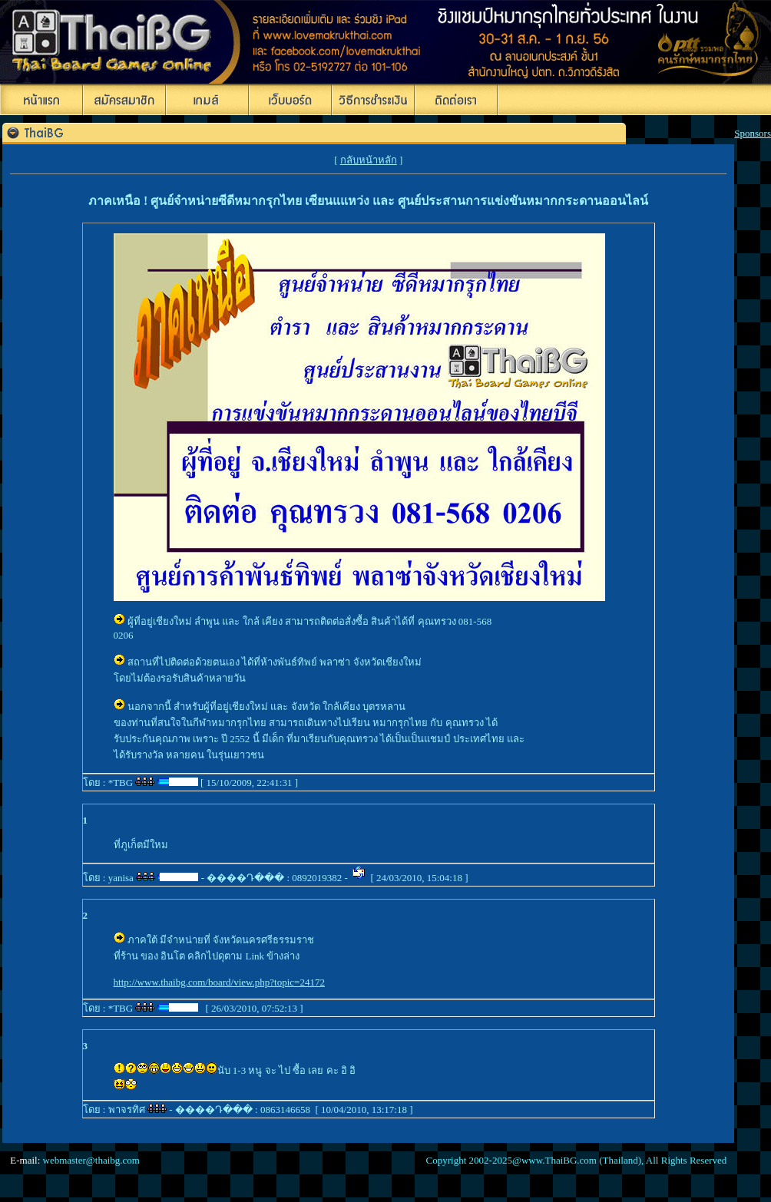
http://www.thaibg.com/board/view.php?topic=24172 (219, 982)
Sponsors (752, 133)
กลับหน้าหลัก (368, 160)
